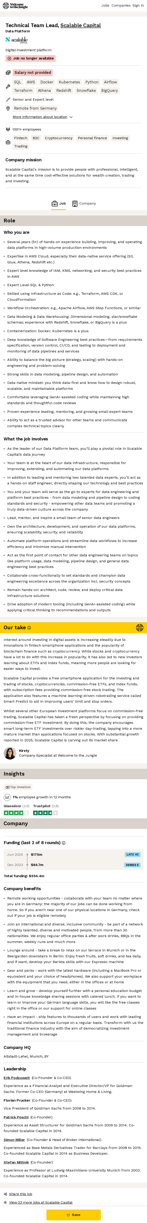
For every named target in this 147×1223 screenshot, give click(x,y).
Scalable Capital (80, 25)
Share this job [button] (18, 1194)
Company (83, 203)
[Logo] (15, 6)
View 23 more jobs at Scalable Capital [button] (38, 1202)
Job (58, 203)
